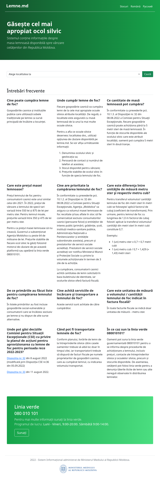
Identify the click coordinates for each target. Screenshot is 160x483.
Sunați (21, 433)
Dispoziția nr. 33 (16, 372)
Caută (147, 74)
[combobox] (74, 74)
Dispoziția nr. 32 (16, 358)
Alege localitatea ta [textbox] (20, 74)
